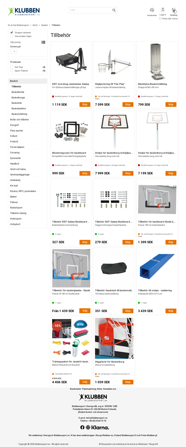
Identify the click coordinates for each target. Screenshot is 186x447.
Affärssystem (105, 444)
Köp (85, 104)
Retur (99, 389)
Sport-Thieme (21, 71)
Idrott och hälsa (18, 169)
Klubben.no (107, 435)
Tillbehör (56, 25)
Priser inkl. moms (168, 18)
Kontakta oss (109, 389)
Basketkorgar (18, 97)
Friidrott (14, 141)
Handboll (14, 163)
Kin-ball (14, 185)
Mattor (13, 196)
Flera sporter (16, 130)
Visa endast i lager (23, 36)
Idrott (35, 25)
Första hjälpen (17, 147)
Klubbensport (23, 25)
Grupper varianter (22, 32)
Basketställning (19, 114)
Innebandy (15, 180)
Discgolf (14, 125)
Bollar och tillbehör (19, 119)
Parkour (14, 202)
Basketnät (16, 103)
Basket (44, 25)
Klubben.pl (152, 435)
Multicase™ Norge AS (148, 444)
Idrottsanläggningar (20, 174)
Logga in (163, 10)
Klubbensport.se (62, 435)
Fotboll (13, 136)
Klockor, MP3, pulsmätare (23, 191)
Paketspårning (89, 389)
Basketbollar (17, 92)
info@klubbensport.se (96, 418)
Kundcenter (75, 389)
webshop (120, 444)
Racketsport (16, 207)
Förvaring (14, 152)
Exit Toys (18, 67)
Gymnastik (15, 158)
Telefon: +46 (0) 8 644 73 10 (93, 421)
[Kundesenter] (152, 10)
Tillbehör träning (18, 213)
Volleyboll (15, 224)
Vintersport (15, 218)
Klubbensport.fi (129, 435)
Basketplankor (18, 108)
